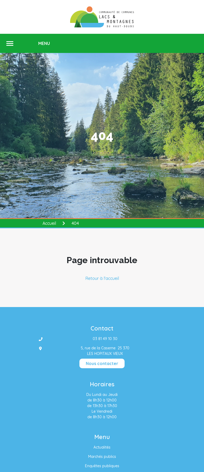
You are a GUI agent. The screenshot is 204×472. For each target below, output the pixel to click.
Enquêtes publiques (102, 465)
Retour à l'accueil (102, 278)
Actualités (102, 447)
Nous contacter (102, 363)
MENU (44, 43)
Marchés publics (102, 456)
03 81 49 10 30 (105, 338)
